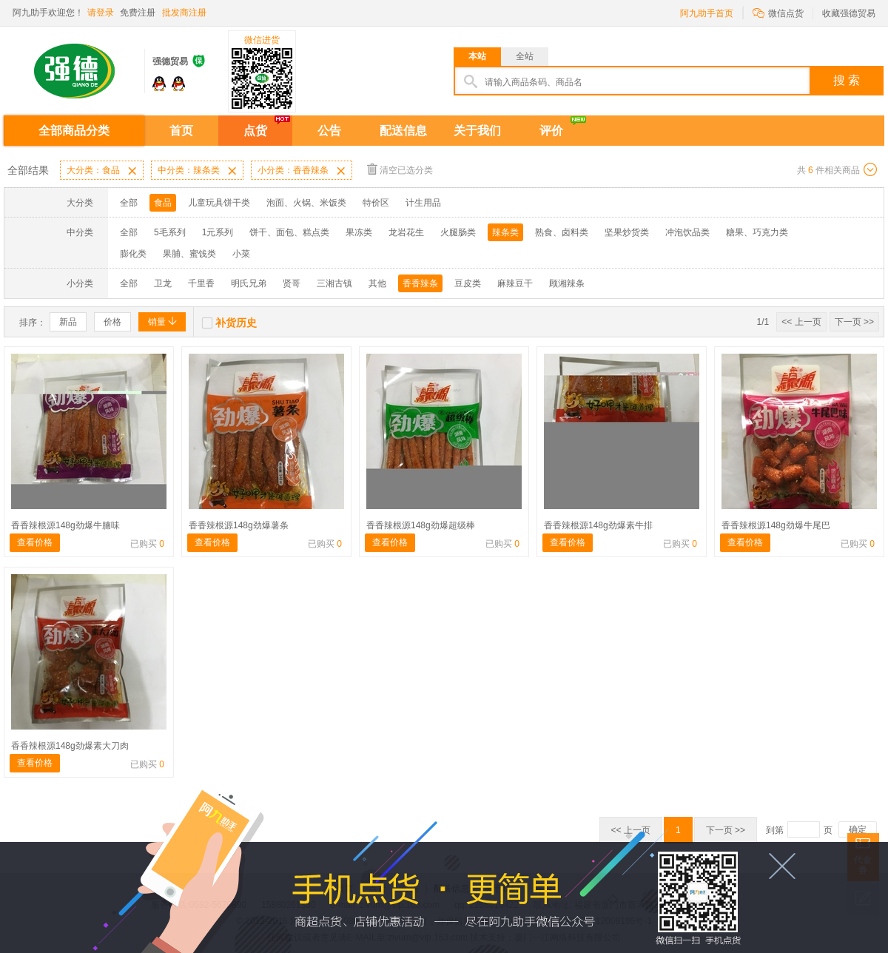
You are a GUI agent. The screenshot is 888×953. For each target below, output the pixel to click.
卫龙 (163, 283)
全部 (129, 203)
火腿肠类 (458, 232)
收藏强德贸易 (848, 13)
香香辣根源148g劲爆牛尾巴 (776, 525)
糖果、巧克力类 (757, 232)
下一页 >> (854, 322)
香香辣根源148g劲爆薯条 (239, 525)
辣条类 (505, 232)
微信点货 (778, 12)
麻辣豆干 (515, 283)
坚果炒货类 (627, 232)
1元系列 (218, 232)
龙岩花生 (406, 232)
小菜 (241, 254)
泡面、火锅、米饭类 (306, 203)
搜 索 (846, 80)
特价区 (376, 203)
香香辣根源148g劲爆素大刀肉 (70, 746)
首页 (181, 130)
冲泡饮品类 (687, 232)
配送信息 (403, 130)
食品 (163, 203)
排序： (32, 322)
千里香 (201, 283)
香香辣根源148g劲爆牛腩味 (65, 525)
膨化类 (133, 254)
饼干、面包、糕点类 (289, 232)
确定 (858, 829)
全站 (525, 56)
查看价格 (35, 542)
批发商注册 (184, 12)
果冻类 (359, 232)
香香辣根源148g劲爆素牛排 (598, 525)
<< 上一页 (801, 322)
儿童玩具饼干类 (219, 203)
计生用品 (423, 203)
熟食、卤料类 (561, 232)
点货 (255, 130)
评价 (551, 130)
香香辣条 (420, 283)
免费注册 (137, 12)
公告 (329, 130)
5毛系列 (170, 232)
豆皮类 (467, 283)
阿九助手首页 (706, 13)
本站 (477, 56)
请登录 (100, 12)
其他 (377, 283)
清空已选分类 (400, 169)
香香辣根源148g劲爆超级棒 (420, 525)
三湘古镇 (334, 283)
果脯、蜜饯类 (189, 254)
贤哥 (291, 283)
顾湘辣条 (567, 283)
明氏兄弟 (248, 283)
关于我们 (477, 130)
